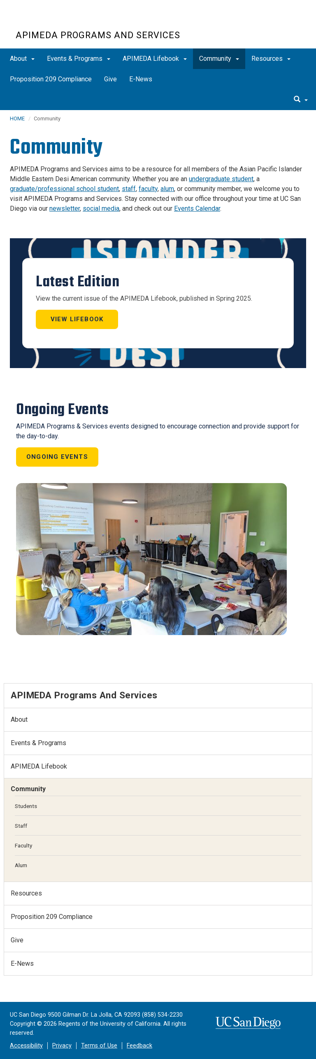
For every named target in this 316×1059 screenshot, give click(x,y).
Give (110, 79)
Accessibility (26, 1045)
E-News (140, 79)
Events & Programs (78, 58)
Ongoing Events (57, 456)
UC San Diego (63, 20)
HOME (17, 118)
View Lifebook (77, 319)
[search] (300, 100)
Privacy (62, 1045)
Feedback (139, 1045)
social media (101, 208)
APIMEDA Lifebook (155, 58)
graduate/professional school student (64, 189)
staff (129, 189)
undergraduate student (221, 179)
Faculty (23, 845)
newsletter (64, 208)
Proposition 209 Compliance (51, 79)
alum (167, 189)
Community (219, 58)
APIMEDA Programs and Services (98, 35)
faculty (148, 189)
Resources (270, 58)
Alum (21, 865)
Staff (21, 825)
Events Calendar (197, 208)
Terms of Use (99, 1045)
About (22, 58)
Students (26, 806)
